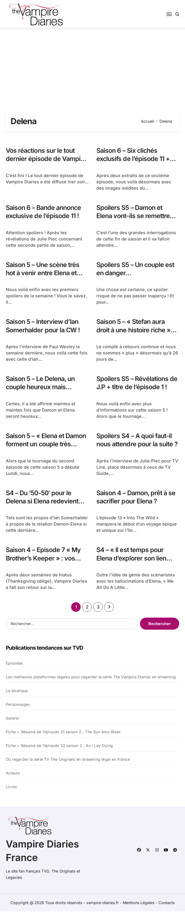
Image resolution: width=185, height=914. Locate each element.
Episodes (14, 665)
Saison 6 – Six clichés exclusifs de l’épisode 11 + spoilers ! (133, 159)
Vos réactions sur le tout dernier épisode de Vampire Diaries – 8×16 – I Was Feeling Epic (46, 163)
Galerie (12, 720)
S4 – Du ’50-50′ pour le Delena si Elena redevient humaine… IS (43, 503)
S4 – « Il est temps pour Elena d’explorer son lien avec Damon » (131, 560)
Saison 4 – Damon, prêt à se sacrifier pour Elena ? (137, 499)
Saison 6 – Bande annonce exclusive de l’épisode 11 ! (45, 212)
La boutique (17, 693)
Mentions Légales (139, 905)
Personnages (18, 707)
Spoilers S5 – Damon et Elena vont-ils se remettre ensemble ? (134, 216)
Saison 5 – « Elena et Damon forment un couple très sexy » (47, 446)
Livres (11, 789)
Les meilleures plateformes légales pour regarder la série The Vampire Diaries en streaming (91, 679)
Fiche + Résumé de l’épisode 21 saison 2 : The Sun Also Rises (63, 734)
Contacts (167, 905)
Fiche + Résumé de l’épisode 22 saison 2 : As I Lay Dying (59, 748)
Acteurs (13, 775)
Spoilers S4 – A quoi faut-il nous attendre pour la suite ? (135, 446)
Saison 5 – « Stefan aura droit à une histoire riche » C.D (134, 331)
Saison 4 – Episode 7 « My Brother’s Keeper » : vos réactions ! (44, 560)
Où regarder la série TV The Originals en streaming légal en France (68, 762)
